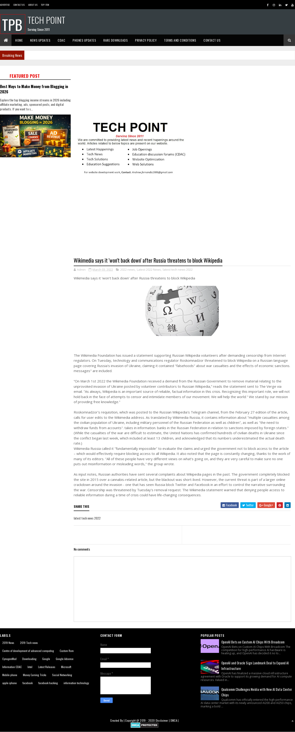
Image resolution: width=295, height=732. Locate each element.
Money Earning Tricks (34, 675)
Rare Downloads (115, 40)
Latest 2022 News (149, 269)
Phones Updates (84, 40)
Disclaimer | (163, 720)
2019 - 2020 (147, 720)
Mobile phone (9, 675)
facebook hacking (48, 683)
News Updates (40, 40)
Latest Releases (46, 667)
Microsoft (66, 667)
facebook (27, 683)
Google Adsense (64, 659)
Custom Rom (67, 651)
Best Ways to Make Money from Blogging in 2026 (34, 89)
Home (19, 40)
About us (32, 4)
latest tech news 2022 (178, 269)
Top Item (45, 4)
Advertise (5, 4)
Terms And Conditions (180, 40)
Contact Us (19, 4)
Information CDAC (12, 667)
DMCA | (175, 720)
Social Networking (62, 675)
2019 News (8, 643)
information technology (76, 683)
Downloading (29, 659)
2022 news (127, 269)
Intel (30, 667)
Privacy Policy (146, 40)
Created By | (117, 720)
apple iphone (9, 683)
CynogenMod (9, 659)
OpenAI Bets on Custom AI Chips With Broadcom (252, 641)
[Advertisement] (37, 191)
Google (46, 659)
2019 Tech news (29, 643)
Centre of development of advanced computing (28, 651)
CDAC (61, 40)
